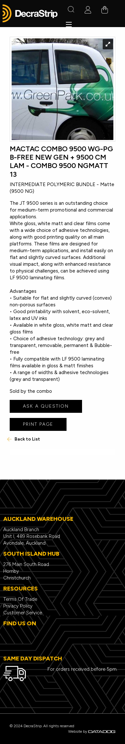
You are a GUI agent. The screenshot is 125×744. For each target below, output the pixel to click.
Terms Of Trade (20, 599)
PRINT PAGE (38, 424)
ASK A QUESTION (46, 406)
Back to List (23, 439)
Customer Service (22, 613)
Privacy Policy (18, 606)
